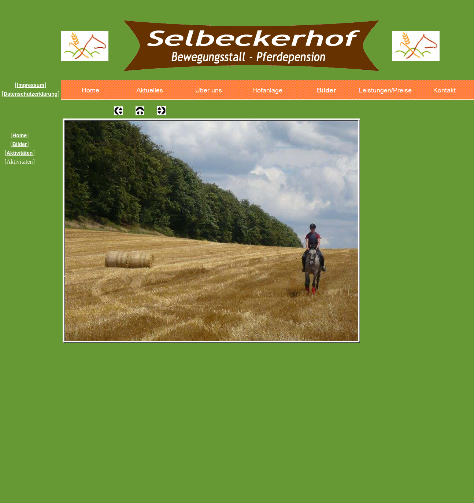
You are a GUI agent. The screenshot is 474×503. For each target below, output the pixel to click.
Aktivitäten (20, 153)
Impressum (30, 85)
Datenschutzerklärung (31, 94)
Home (19, 135)
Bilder (19, 144)
